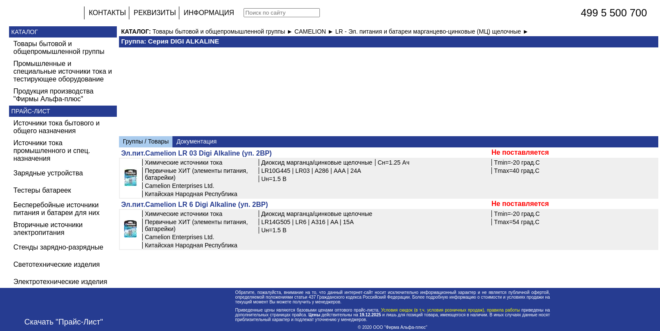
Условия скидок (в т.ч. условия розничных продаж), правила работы (450, 310)
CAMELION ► (314, 31)
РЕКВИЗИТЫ (155, 12)
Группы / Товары (146, 141)
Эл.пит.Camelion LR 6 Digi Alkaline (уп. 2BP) (194, 204)
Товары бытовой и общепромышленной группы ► (223, 31)
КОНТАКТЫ (107, 12)
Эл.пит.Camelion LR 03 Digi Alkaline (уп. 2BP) (196, 153)
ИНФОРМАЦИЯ (209, 12)
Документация (196, 141)
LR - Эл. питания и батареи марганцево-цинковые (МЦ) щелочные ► (432, 31)
